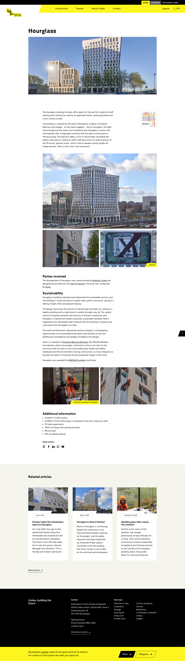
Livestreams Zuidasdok (146, 612)
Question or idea (121, 603)
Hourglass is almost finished (91, 522)
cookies (44, 652)
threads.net (44, 446)
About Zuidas (98, 8)
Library (139, 615)
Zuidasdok (155, 2)
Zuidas (145, 2)
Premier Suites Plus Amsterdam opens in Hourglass (47, 523)
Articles (139, 606)
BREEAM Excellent (77, 360)
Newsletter (141, 609)
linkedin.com (53, 446)
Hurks (48, 287)
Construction (61, 8)
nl (174, 8)
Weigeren (144, 654)
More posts (34, 570)
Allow (125, 654)
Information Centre (170, 2)
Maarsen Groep (100, 280)
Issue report (119, 612)
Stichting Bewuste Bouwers (75, 342)
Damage (117, 609)
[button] (164, 9)
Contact (117, 8)
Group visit (119, 615)
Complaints (119, 606)
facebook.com (48, 446)
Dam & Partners (78, 283)
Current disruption (144, 603)
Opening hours (78, 619)
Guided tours (119, 618)
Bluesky (62, 446)
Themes (79, 8)
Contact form (77, 626)
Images (139, 618)
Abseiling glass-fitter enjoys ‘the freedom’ (135, 523)
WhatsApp (58, 446)
